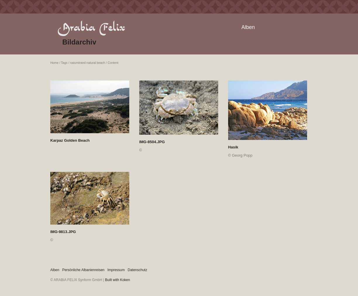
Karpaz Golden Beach (70, 140)
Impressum (116, 270)
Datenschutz (137, 270)
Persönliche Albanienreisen (83, 270)
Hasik (233, 147)
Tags (64, 62)
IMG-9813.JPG (63, 232)
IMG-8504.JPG (152, 142)
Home (54, 62)
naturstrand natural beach (87, 62)
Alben (248, 27)
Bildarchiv (79, 42)
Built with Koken (117, 280)
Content (113, 62)
